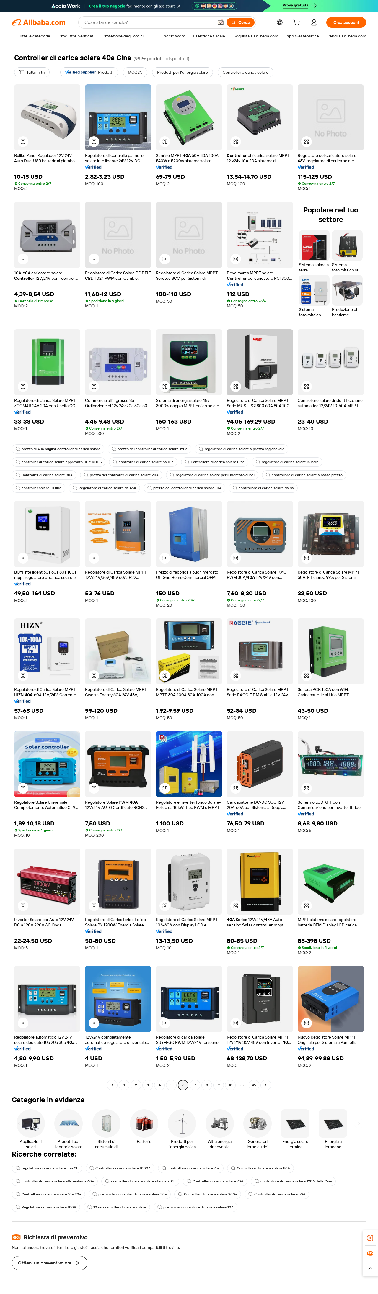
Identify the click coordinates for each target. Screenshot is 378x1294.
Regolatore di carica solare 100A (46, 1207)
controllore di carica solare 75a (191, 1168)
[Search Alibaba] (148, 22)
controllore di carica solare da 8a (263, 488)
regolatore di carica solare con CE (47, 1168)
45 (254, 1085)
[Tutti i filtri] (32, 72)
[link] (370, 1238)
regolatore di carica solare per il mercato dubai (212, 475)
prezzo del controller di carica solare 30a (129, 1194)
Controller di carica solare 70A (215, 1181)
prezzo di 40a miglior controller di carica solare (58, 449)
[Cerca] (241, 22)
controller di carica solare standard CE (140, 1181)
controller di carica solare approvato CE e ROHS (59, 462)
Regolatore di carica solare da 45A (104, 488)
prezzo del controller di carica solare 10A (184, 488)
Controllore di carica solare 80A (260, 1168)
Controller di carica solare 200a (207, 1194)
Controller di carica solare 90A (44, 475)
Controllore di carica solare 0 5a (215, 462)
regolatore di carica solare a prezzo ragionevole (241, 449)
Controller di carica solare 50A (276, 1194)
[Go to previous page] (112, 1085)
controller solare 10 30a (38, 488)
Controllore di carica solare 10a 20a (48, 1194)
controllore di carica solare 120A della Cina (293, 1181)
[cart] (297, 23)
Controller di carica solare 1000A (120, 1168)
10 (230, 1085)
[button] (220, 22)
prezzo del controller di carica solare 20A (121, 475)
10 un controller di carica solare (116, 1207)
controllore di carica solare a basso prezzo (304, 475)
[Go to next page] (265, 1085)
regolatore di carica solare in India (287, 462)
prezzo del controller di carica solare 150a (150, 449)
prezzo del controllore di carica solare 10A (195, 1207)
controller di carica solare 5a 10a (143, 462)
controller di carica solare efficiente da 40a (55, 1181)
